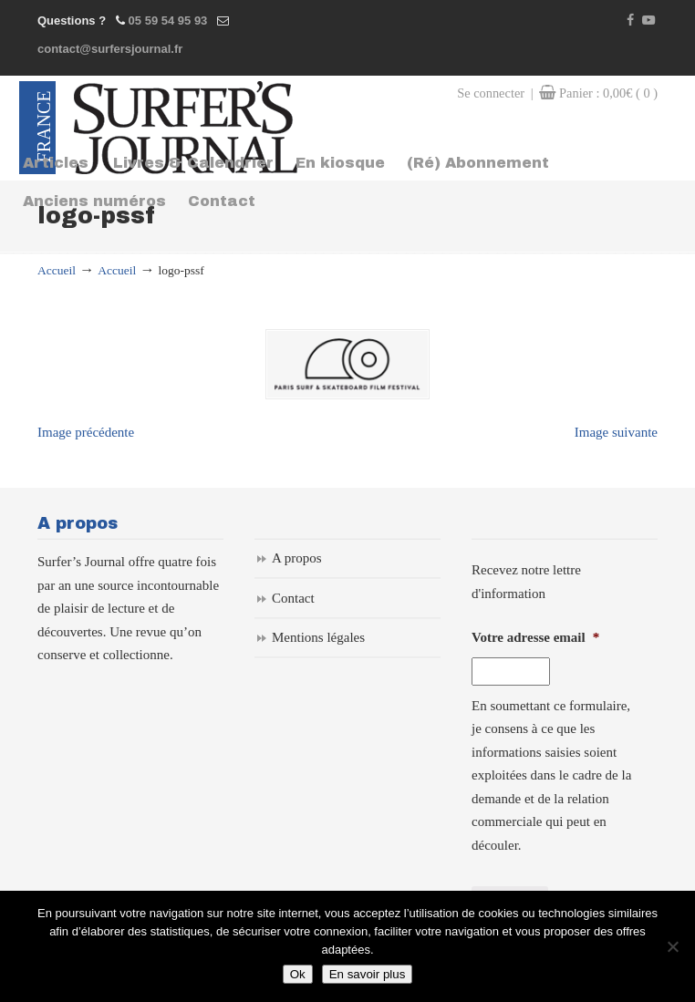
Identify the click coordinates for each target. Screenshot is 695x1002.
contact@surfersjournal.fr (109, 49)
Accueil (56, 270)
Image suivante (616, 429)
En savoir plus (367, 974)
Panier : (608, 93)
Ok (298, 974)
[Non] (672, 946)
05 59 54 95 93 (168, 20)
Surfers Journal (185, 127)
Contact (293, 595)
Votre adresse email (535, 635)
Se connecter (490, 93)
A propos (297, 556)
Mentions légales (318, 635)
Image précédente (85, 429)
